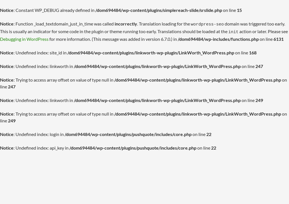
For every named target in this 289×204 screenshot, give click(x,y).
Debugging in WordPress (24, 37)
